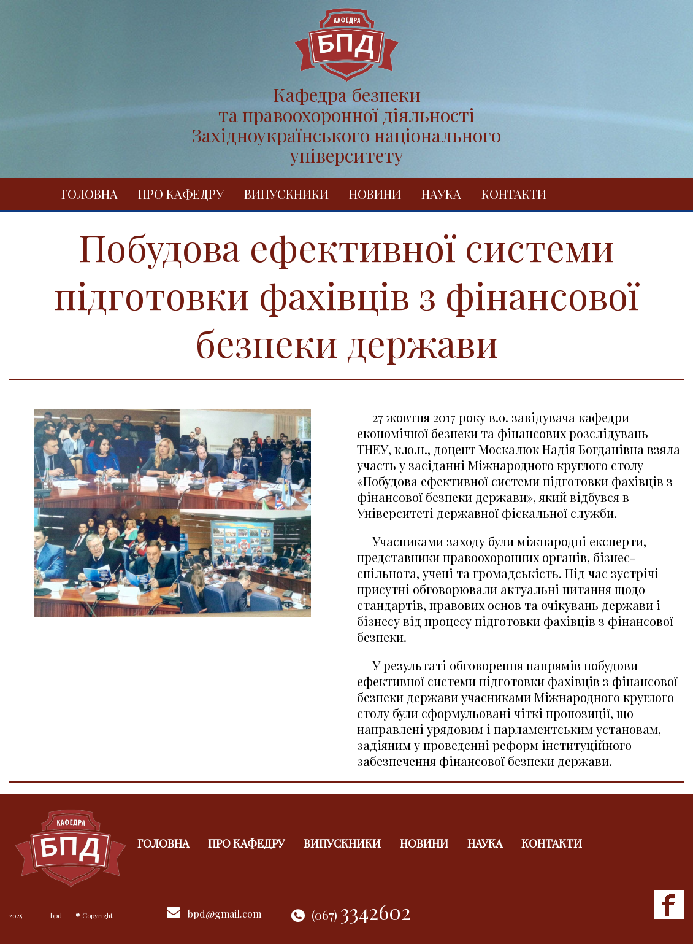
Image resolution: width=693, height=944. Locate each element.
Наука (441, 193)
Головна (89, 193)
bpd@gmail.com (224, 913)
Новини (375, 193)
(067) (361, 915)
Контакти (513, 193)
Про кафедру (181, 193)
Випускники (286, 193)
